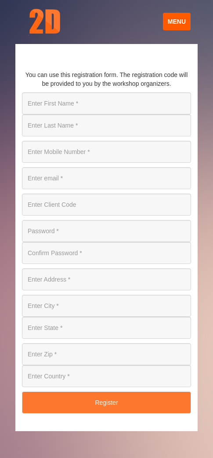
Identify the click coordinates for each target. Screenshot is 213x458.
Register (106, 402)
